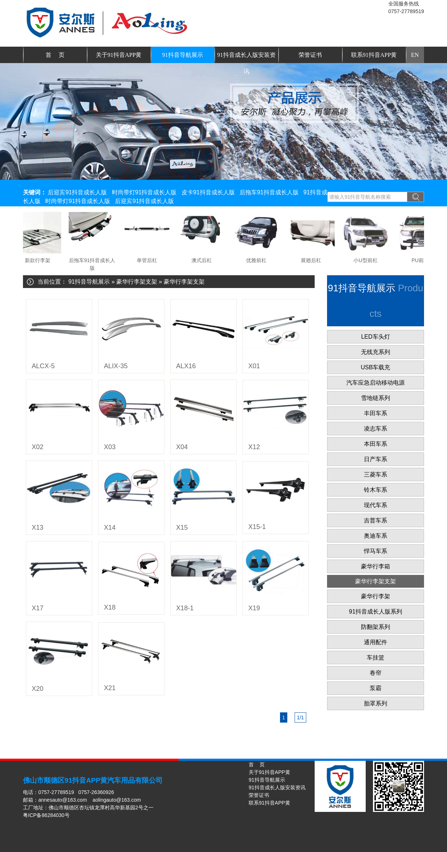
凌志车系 (375, 428)
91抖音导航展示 (182, 55)
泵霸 (375, 688)
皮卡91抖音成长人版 (208, 192)
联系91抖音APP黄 (374, 55)
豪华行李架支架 (136, 282)
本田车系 (375, 444)
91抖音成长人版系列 (375, 611)
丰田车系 (375, 413)
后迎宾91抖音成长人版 (77, 192)
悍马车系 (375, 551)
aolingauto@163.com (117, 800)
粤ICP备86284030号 (46, 815)
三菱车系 (375, 474)
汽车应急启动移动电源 (375, 383)
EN (415, 55)
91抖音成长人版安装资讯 (246, 57)
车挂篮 (375, 657)
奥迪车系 (375, 536)
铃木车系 (375, 490)
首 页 (55, 55)
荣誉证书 (310, 55)
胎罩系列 (375, 703)
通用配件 (375, 642)
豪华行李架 (375, 596)
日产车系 (375, 459)
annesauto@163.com (62, 800)
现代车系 (375, 505)
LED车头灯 (375, 337)
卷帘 (375, 673)
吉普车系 (375, 520)
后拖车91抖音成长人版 (269, 192)
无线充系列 (375, 352)
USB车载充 (375, 367)
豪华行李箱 (375, 566)
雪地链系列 (375, 398)
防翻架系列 (375, 627)
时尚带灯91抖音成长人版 (144, 192)
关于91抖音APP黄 (118, 55)
